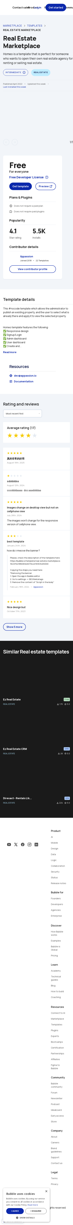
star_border (65, 704)
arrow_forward (14, 142)
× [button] (46, 1191)
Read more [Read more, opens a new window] (33, 1205)
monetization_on (10, 205)
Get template (20, 186)
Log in (37, 7)
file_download (58, 704)
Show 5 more (14, 627)
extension (10, 211)
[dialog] (26, 1205)
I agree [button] (15, 1211)
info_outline (24, 72)
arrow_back (6, 142)
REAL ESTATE (9, 704)
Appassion (26, 256)
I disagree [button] (36, 1211)
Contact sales (21, 7)
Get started (56, 7)
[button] (26, 1217)
